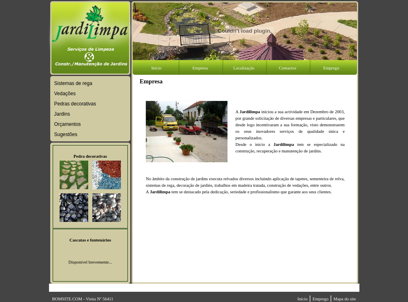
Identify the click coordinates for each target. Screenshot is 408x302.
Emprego (320, 299)
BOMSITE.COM (67, 299)
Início (302, 299)
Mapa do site (344, 299)
